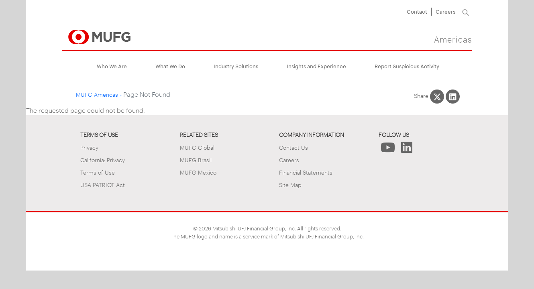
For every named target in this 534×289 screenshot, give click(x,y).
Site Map (290, 184)
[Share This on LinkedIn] (453, 97)
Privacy (89, 147)
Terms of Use (97, 172)
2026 (205, 228)
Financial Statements (305, 172)
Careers (445, 11)
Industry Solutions (236, 65)
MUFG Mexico (198, 172)
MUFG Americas (97, 94)
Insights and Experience (316, 65)
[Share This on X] (437, 97)
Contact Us (293, 147)
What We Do (170, 65)
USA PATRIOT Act (102, 184)
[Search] (465, 11)
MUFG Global (197, 147)
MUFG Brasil (196, 159)
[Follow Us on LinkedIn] (407, 149)
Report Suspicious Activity (407, 65)
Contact (417, 11)
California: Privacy (102, 159)
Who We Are (112, 65)
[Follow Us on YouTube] (388, 149)
